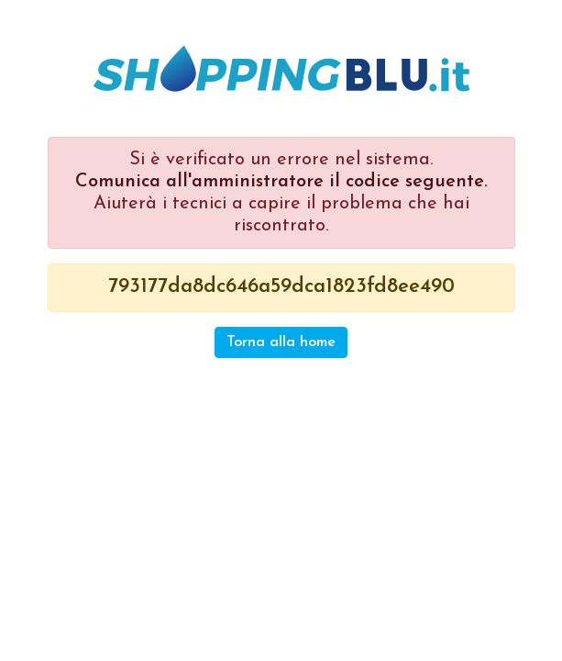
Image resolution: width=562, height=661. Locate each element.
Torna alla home (281, 342)
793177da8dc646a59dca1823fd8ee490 (281, 286)
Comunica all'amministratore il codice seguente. (281, 182)
